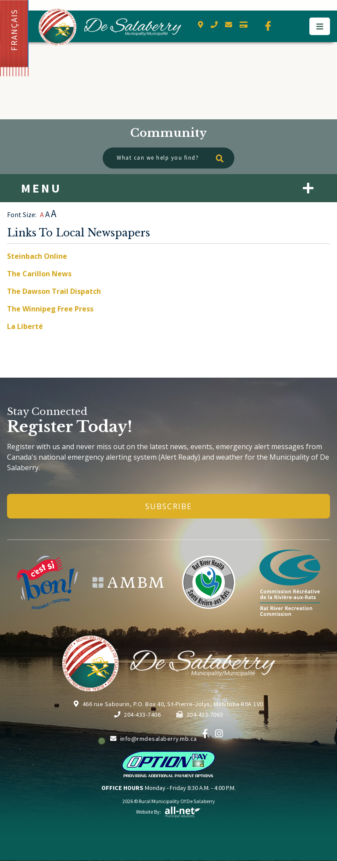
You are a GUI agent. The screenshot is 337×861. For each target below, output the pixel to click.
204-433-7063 (199, 714)
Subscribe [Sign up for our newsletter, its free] (168, 506)
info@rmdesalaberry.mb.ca (153, 739)
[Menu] (319, 26)
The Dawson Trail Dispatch (54, 291)
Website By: (168, 811)
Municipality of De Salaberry (110, 27)
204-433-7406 (137, 714)
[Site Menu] (168, 188)
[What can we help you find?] (168, 158)
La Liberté (25, 326)
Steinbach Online (37, 256)
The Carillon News (39, 274)
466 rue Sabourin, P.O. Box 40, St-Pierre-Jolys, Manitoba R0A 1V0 (168, 704)
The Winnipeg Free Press (50, 309)
